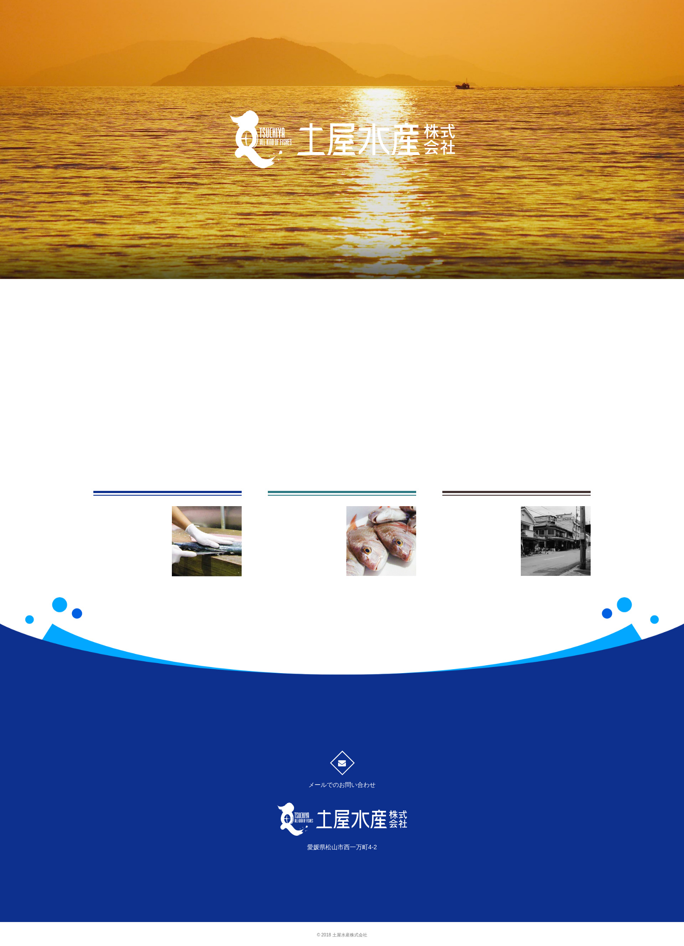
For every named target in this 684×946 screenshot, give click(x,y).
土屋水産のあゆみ (407, 267)
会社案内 (538, 267)
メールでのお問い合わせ (342, 773)
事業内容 (277, 267)
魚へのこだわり (146, 267)
